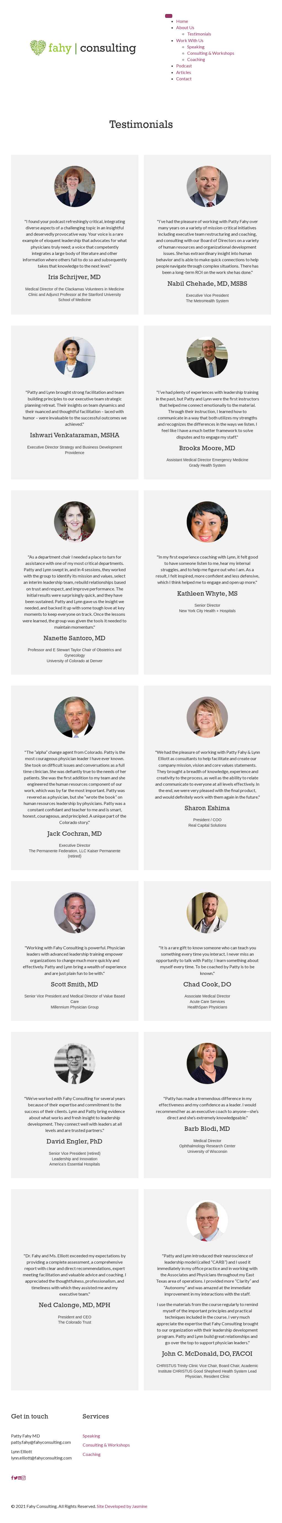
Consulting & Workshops (106, 1444)
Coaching (92, 1454)
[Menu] (168, 16)
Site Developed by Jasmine (122, 1506)
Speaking (91, 1435)
